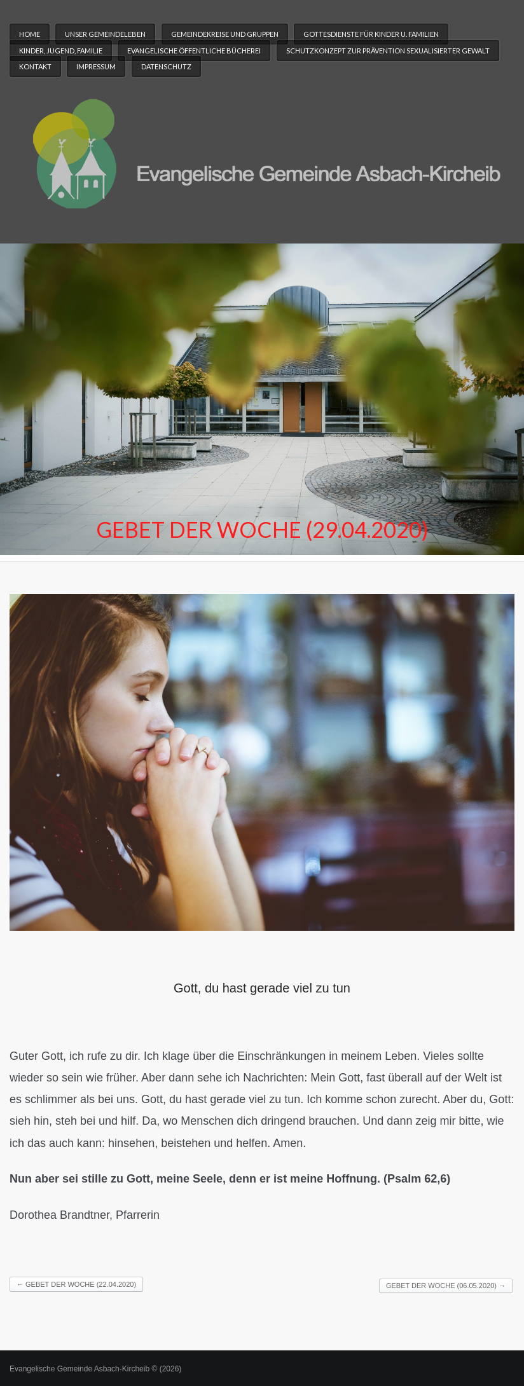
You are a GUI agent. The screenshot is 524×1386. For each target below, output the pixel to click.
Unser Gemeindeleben (105, 34)
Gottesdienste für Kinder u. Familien (371, 34)
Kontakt (35, 66)
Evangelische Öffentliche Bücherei (194, 50)
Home (29, 34)
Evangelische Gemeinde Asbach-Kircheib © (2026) (95, 1368)
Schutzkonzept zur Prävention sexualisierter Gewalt (388, 50)
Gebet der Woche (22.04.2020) (76, 1284)
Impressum (96, 66)
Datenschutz (166, 66)
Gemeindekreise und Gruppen (225, 34)
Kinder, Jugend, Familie (60, 50)
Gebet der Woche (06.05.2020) (446, 1285)
